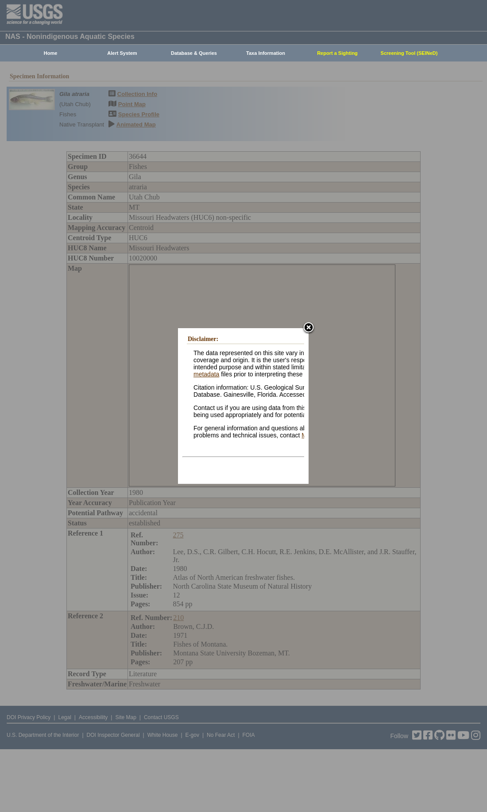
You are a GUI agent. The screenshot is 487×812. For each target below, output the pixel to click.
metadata (206, 374)
